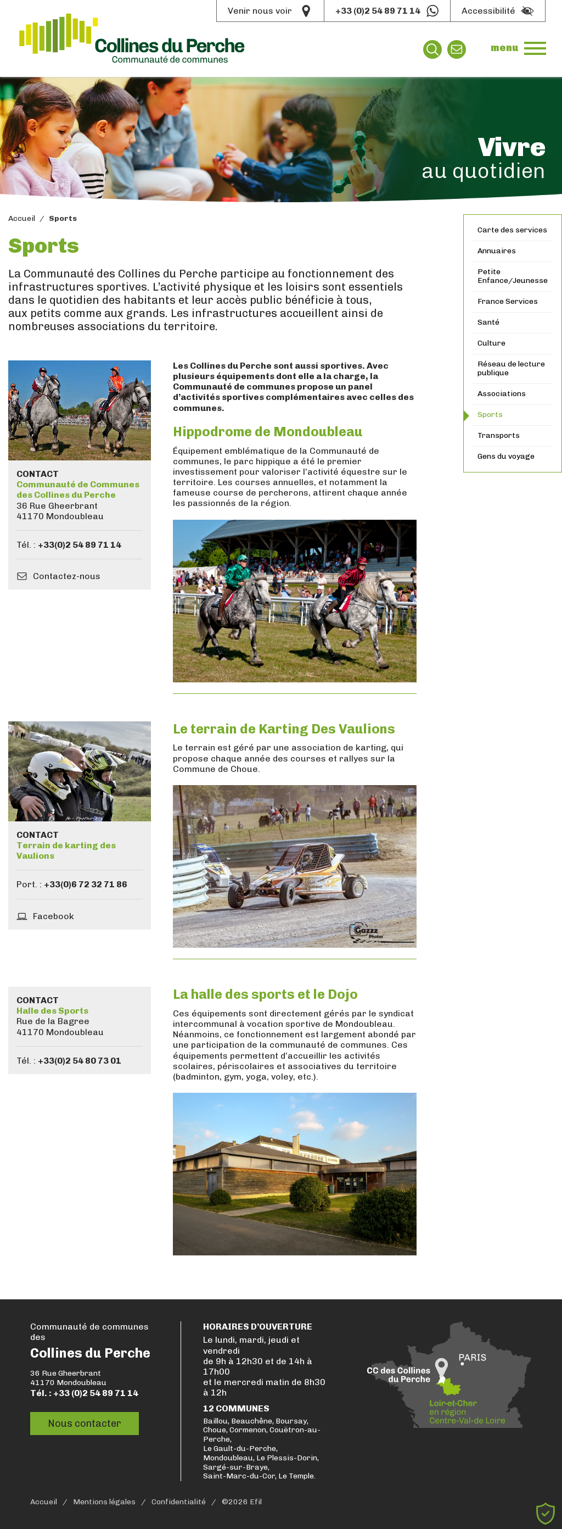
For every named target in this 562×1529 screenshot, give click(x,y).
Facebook (53, 916)
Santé (488, 322)
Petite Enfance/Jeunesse (512, 276)
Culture (491, 343)
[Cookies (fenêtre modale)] (545, 1513)
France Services (507, 301)
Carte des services (512, 230)
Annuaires (496, 250)
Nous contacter (84, 1423)
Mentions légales (104, 1502)
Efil (256, 1502)
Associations (501, 393)
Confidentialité (178, 1502)
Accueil (21, 218)
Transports (498, 435)
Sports (490, 414)
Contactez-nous (66, 576)
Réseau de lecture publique (511, 368)
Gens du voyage (506, 456)
